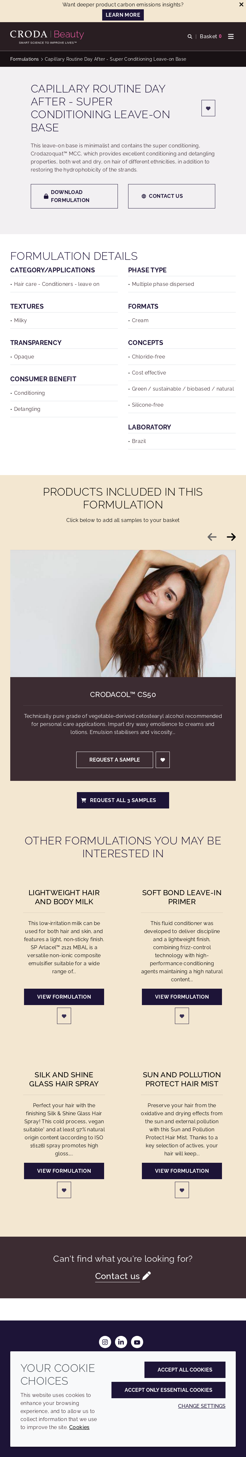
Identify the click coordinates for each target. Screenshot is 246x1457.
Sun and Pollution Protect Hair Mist (182, 1079)
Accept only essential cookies (168, 1390)
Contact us (162, 196)
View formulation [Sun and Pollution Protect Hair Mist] (182, 1171)
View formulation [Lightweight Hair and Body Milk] (64, 997)
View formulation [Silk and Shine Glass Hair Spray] (64, 1171)
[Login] (208, 108)
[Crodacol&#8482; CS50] (123, 613)
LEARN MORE (123, 15)
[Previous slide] (212, 537)
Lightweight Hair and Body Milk (64, 897)
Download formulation (67, 196)
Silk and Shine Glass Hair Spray (64, 1079)
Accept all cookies (185, 1370)
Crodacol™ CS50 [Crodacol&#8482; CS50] (123, 694)
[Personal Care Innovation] (48, 35)
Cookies (79, 1427)
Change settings (202, 1406)
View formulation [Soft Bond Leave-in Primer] (182, 997)
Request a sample (114, 760)
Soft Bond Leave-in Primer (182, 897)
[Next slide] (231, 537)
